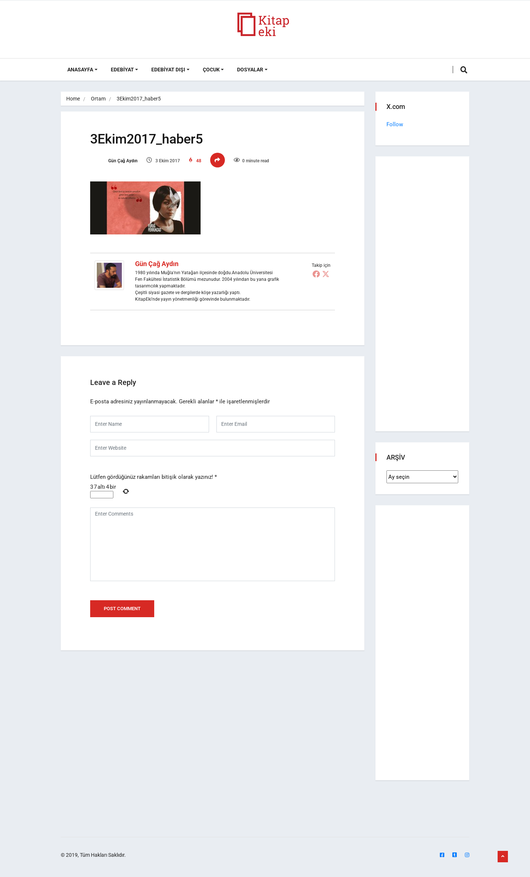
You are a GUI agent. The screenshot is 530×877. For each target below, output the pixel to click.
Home (73, 99)
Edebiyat (122, 70)
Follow (394, 124)
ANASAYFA (80, 70)
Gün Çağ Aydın (114, 160)
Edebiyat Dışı (168, 70)
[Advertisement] (422, 295)
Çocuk (211, 70)
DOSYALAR (250, 70)
